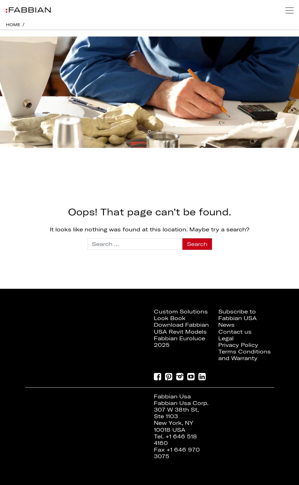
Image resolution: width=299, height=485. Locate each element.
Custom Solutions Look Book (181, 314)
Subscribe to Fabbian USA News (237, 318)
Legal (226, 338)
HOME (13, 24)
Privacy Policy (238, 344)
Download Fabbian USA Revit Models (181, 328)
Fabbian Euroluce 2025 (179, 341)
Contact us (235, 331)
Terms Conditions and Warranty (244, 354)
